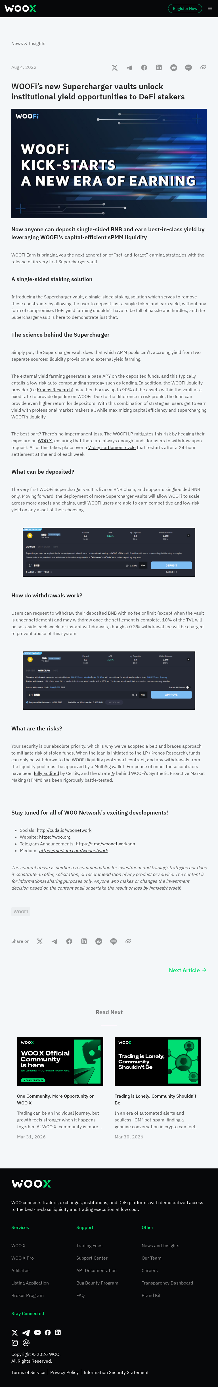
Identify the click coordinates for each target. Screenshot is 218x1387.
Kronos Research (54, 389)
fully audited (46, 773)
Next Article (188, 970)
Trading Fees (89, 1245)
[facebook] (144, 67)
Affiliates (20, 1270)
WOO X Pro (22, 1258)
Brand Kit (151, 1295)
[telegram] (129, 67)
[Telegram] (26, 1332)
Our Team (152, 1258)
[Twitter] (14, 1332)
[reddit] (173, 67)
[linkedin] (159, 67)
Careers (150, 1270)
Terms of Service (28, 1372)
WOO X (45, 440)
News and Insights (160, 1245)
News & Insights (28, 43)
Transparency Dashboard (167, 1283)
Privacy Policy (64, 1372)
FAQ (80, 1295)
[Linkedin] (57, 1332)
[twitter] (114, 67)
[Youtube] (37, 1332)
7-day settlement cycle (112, 447)
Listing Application (30, 1283)
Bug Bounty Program (97, 1283)
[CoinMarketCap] (26, 1342)
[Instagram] (14, 1342)
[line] (188, 67)
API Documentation (96, 1270)
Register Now (185, 8)
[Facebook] (47, 1332)
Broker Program (27, 1295)
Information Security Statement (116, 1372)
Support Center (92, 1258)
